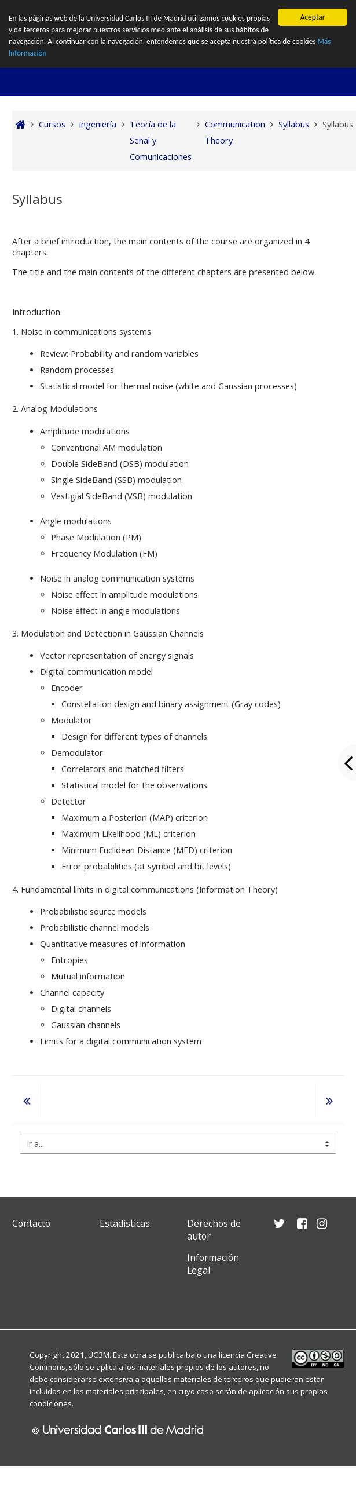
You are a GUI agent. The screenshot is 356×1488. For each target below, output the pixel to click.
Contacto (31, 1223)
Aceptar (312, 17)
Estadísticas (125, 1223)
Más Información (61, 54)
